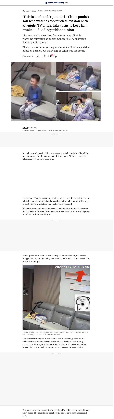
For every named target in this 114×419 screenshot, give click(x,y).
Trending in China (29, 11)
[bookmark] (44, 56)
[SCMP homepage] (56, 2)
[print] (55, 56)
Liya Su (25, 128)
